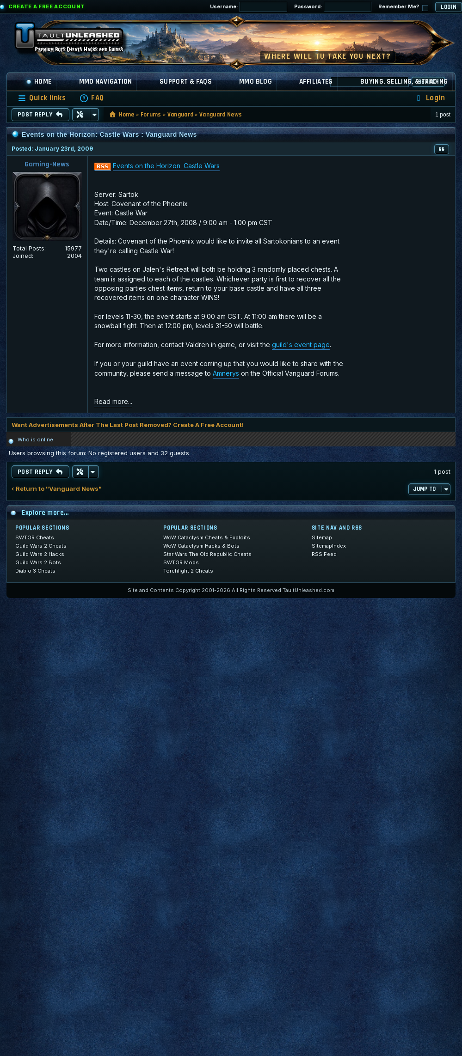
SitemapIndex (329, 546)
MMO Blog (255, 81)
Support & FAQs (186, 81)
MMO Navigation (105, 81)
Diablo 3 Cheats (35, 571)
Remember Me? (403, 7)
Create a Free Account (46, 6)
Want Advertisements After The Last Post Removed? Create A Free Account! (128, 424)
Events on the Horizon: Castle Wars (166, 166)
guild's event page (301, 344)
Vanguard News (220, 114)
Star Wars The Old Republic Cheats (207, 554)
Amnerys (226, 373)
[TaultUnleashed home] (75, 40)
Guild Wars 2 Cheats (41, 546)
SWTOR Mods (181, 562)
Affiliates (316, 81)
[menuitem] (92, 98)
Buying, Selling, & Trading (404, 81)
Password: (332, 7)
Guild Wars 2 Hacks (39, 554)
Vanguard (180, 114)
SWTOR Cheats (34, 537)
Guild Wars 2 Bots (38, 562)
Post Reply (40, 114)
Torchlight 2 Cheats (188, 571)
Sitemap (322, 537)
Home (39, 81)
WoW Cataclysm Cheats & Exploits (206, 537)
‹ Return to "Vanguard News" (57, 488)
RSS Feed (324, 554)
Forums (151, 114)
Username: (248, 7)
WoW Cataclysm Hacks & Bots (201, 546)
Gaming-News (47, 164)
